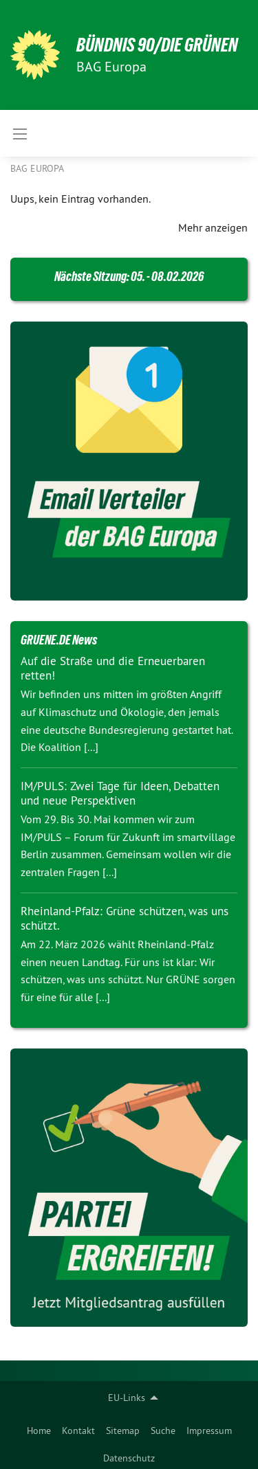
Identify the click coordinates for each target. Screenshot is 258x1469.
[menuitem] (39, 1428)
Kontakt (78, 1430)
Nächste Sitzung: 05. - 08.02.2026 (129, 276)
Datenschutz (129, 1458)
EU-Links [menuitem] (126, 1397)
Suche (163, 1430)
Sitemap (123, 1430)
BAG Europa (37, 168)
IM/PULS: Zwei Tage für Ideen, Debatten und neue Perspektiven (120, 793)
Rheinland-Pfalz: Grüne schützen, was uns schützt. (124, 918)
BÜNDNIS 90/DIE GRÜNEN (157, 45)
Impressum (209, 1430)
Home (39, 1430)
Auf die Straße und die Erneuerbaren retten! (113, 668)
